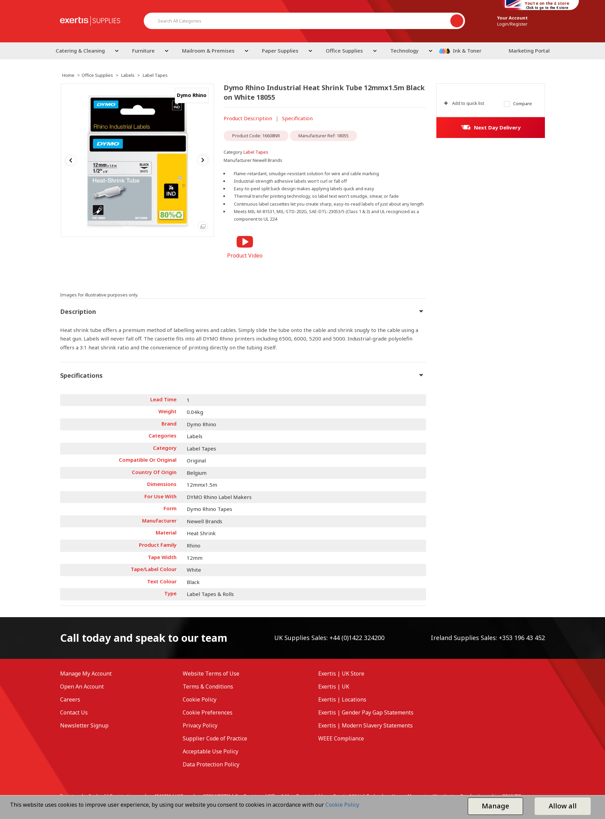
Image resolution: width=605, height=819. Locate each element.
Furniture (143, 50)
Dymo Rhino (192, 95)
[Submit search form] (456, 20)
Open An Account (82, 686)
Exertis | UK (333, 686)
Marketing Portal (529, 50)
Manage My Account (86, 673)
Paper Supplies (280, 50)
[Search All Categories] (304, 21)
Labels (128, 75)
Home (68, 75)
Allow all (563, 805)
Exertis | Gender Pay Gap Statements (365, 712)
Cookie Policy (199, 699)
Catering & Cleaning (80, 50)
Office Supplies (344, 50)
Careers (70, 699)
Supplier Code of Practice (215, 738)
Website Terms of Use (211, 673)
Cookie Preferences (208, 712)
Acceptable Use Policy (210, 751)
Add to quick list (464, 103)
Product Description (248, 118)
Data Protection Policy (211, 764)
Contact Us (74, 712)
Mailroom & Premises (208, 50)
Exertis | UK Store (341, 673)
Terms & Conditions (208, 686)
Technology (404, 50)
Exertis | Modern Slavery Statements (365, 725)
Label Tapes (155, 75)
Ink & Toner (467, 50)
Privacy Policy (200, 725)
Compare (518, 103)
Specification (297, 118)
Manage (495, 805)
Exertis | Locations (342, 699)
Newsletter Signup (84, 725)
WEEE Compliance (341, 738)
